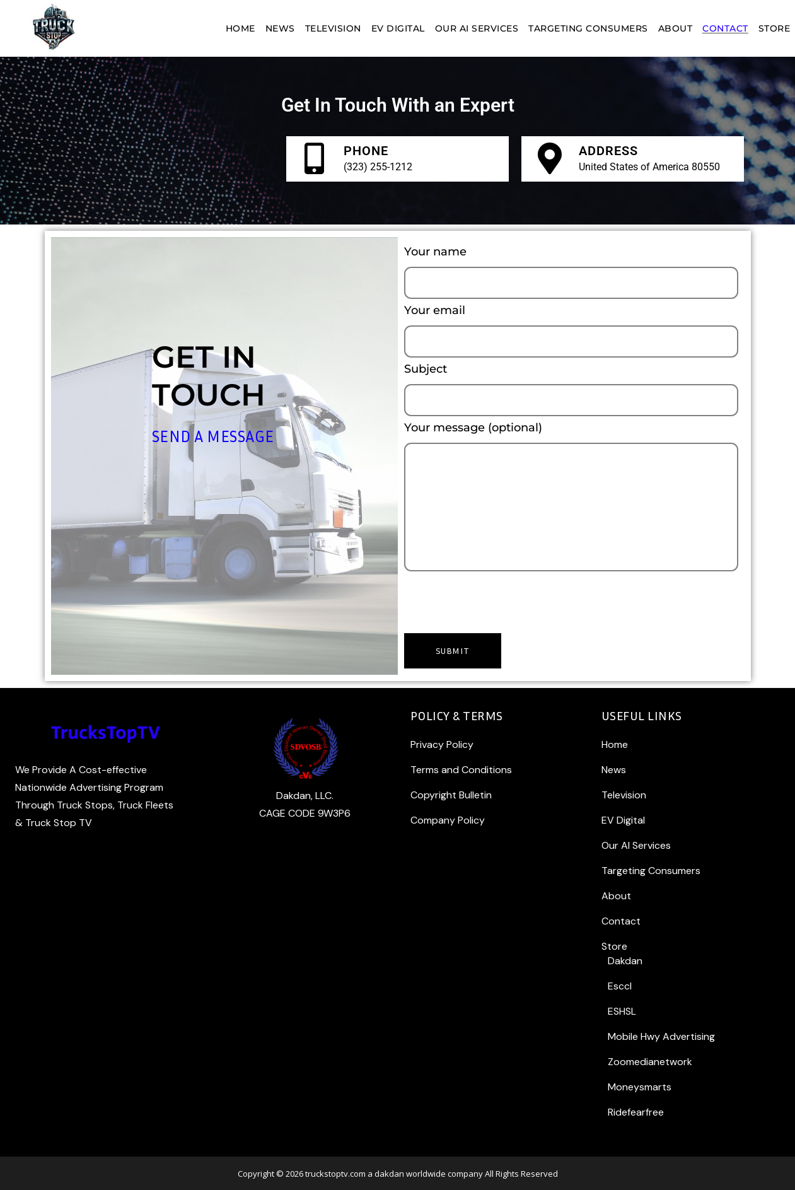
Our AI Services (636, 845)
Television (623, 795)
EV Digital (623, 820)
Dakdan (625, 960)
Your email (571, 332)
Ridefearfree (636, 1112)
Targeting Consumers (650, 870)
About (616, 895)
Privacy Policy (441, 744)
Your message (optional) (571, 498)
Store (614, 946)
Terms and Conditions (461, 769)
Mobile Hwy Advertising (661, 1036)
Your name (571, 273)
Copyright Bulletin (451, 795)
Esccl (620, 986)
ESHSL (622, 1011)
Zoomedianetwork (650, 1061)
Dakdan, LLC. (305, 795)
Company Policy (447, 820)
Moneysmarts (639, 1087)
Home (614, 744)
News (613, 769)
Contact (621, 921)
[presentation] (500, 599)
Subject (571, 390)
